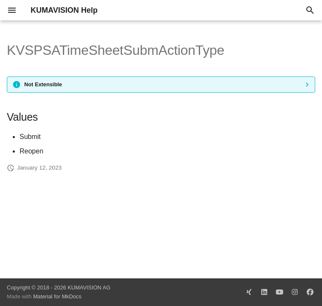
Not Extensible (43, 84)
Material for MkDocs (57, 296)
